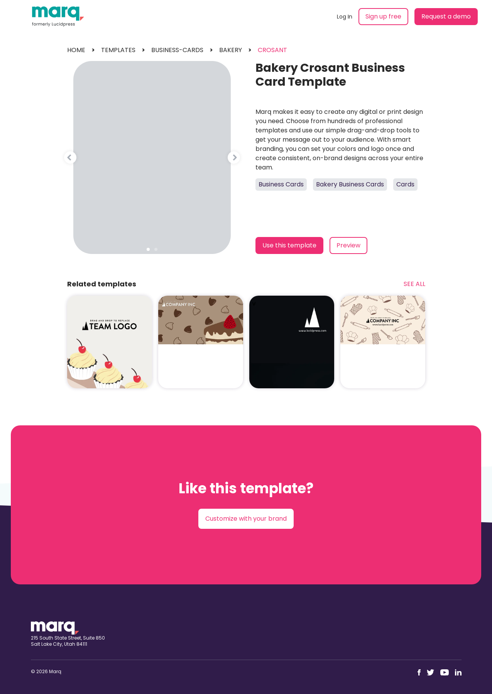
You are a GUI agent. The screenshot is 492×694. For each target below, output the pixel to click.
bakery (230, 50)
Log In (344, 16)
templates (118, 50)
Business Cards (281, 184)
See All (414, 283)
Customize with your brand (246, 518)
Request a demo (446, 16)
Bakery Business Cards (350, 184)
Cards (405, 184)
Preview (348, 245)
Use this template (289, 245)
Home (76, 50)
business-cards (177, 50)
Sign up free (383, 16)
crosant (272, 50)
